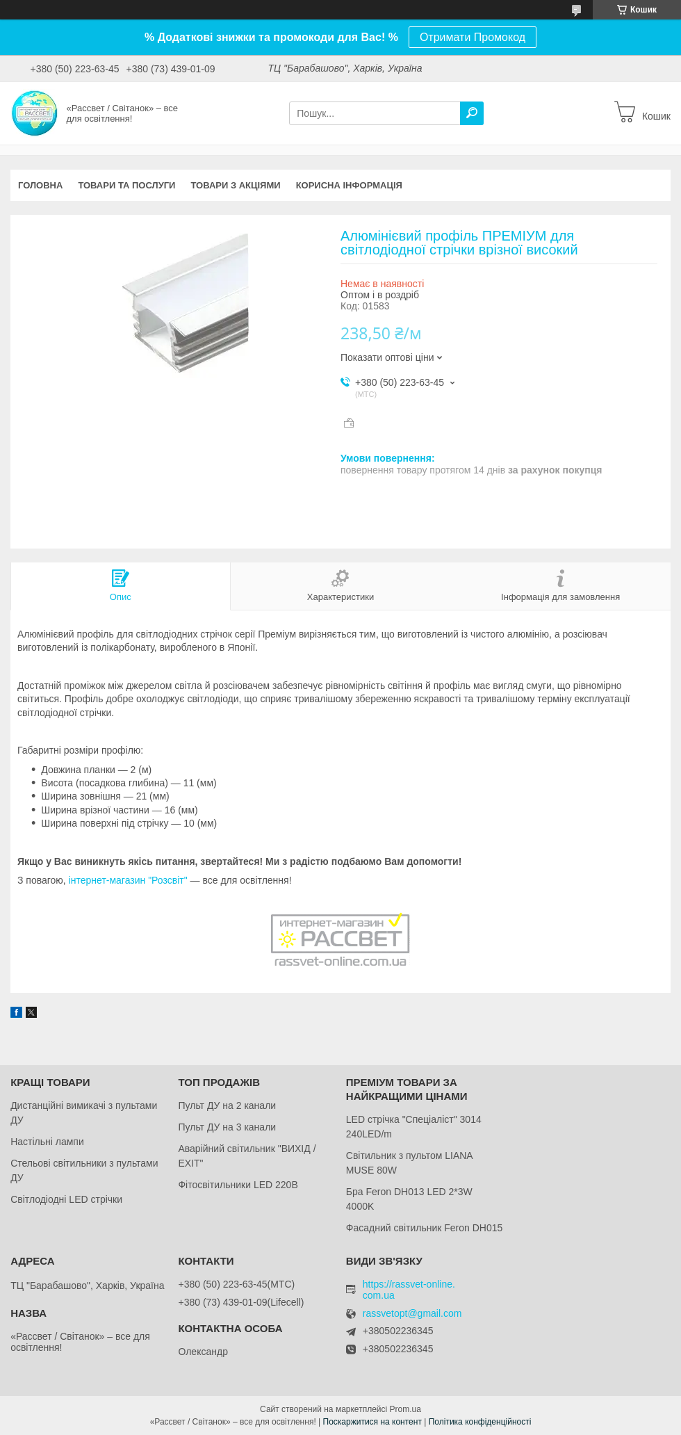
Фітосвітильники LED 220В (237, 1184)
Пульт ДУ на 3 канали (227, 1127)
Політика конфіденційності (480, 1422)
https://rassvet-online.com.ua (409, 1290)
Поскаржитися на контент (372, 1422)
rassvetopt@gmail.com (412, 1313)
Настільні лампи (47, 1141)
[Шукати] (472, 113)
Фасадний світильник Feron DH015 (424, 1227)
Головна (40, 185)
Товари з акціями (235, 185)
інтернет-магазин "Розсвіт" (128, 880)
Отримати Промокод (472, 37)
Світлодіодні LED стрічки (66, 1199)
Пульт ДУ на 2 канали (227, 1105)
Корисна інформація (349, 185)
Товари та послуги (126, 185)
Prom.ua (405, 1409)
